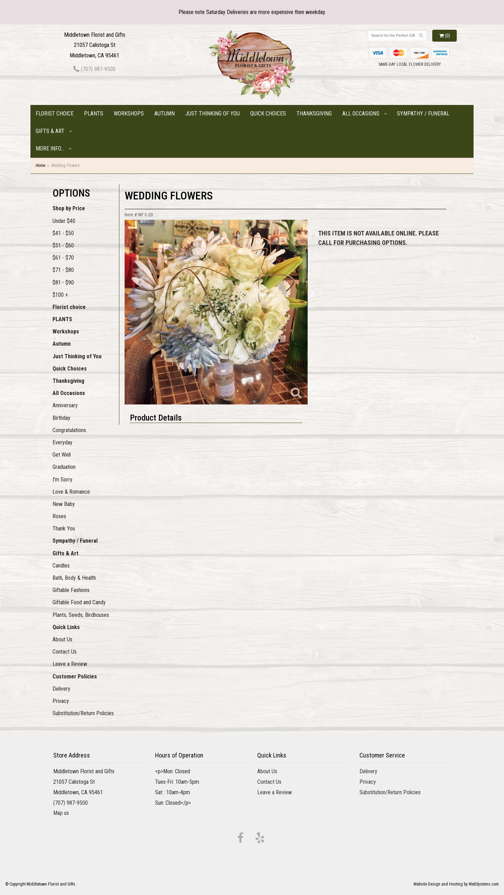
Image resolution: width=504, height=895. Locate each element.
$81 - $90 (63, 282)
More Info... (50, 148)
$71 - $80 (63, 270)
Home (40, 165)
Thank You (63, 528)
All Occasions (360, 113)
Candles (61, 565)
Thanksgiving (314, 113)
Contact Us (64, 651)
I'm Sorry (62, 479)
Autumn (164, 113)
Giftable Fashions (71, 590)
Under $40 (63, 221)
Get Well (61, 454)
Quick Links (66, 627)
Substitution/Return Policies (83, 713)
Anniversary (65, 405)
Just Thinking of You (212, 113)
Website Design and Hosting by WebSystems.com (456, 884)
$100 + (60, 294)
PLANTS (93, 113)
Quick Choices (268, 113)
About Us (62, 639)
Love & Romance (71, 491)
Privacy (60, 701)
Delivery (61, 688)
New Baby (63, 504)
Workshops (129, 113)
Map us (61, 813)
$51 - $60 (63, 245)
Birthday (61, 418)
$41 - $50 (63, 233)
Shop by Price (68, 208)
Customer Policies (74, 676)
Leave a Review (69, 664)
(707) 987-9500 (94, 69)
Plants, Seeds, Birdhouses (80, 615)
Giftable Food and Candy (79, 602)
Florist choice (55, 113)
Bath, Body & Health (74, 578)
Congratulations (69, 430)
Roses (59, 516)
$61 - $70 (63, 257)
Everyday (62, 442)
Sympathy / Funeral (423, 113)
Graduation (64, 467)
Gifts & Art (50, 131)
